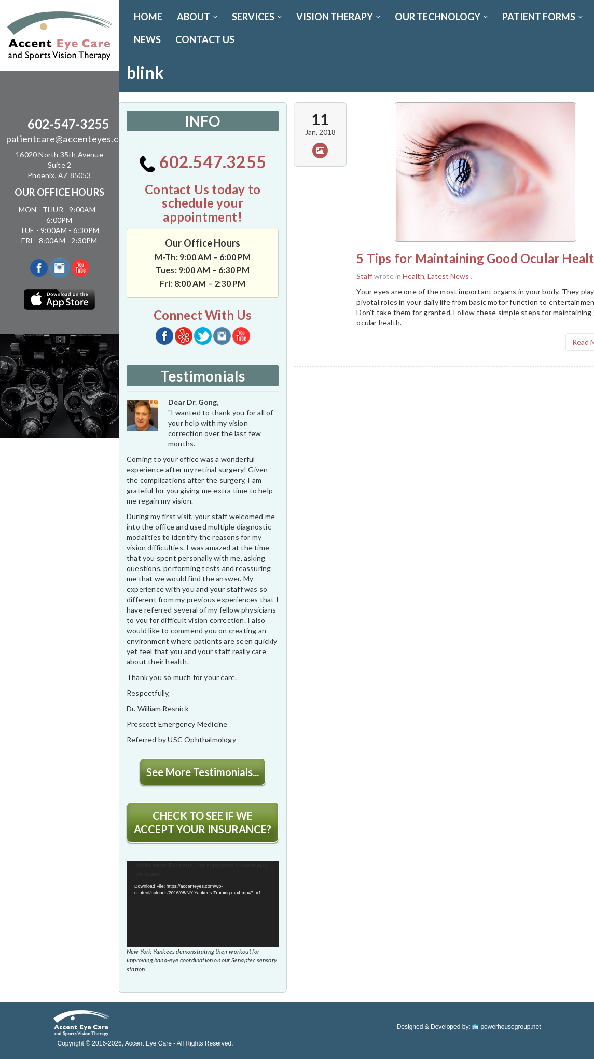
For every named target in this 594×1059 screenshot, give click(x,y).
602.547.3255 (202, 162)
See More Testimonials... (202, 772)
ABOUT (197, 16)
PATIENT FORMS (542, 16)
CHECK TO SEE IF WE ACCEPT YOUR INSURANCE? (202, 822)
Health (413, 275)
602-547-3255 (68, 123)
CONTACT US (204, 39)
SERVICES (257, 16)
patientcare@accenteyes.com (68, 138)
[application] (203, 904)
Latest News (448, 275)
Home (148, 16)
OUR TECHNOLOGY (441, 16)
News (147, 39)
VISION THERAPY (338, 16)
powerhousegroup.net (506, 1026)
